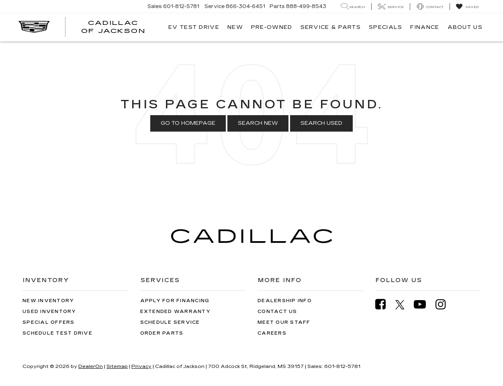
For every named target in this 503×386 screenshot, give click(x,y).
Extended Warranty (175, 311)
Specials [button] (385, 27)
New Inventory (48, 300)
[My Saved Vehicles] (467, 6)
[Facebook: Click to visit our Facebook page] (384, 304)
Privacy (141, 366)
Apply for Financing (175, 300)
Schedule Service (170, 322)
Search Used (321, 123)
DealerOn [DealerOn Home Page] (90, 366)
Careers (272, 333)
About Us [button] (465, 27)
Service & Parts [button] (331, 27)
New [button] (235, 27)
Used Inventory (49, 311)
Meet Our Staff (284, 322)
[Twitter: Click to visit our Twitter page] (404, 305)
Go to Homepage (188, 123)
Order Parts (162, 333)
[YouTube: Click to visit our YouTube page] (424, 304)
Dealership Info (285, 300)
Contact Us (277, 311)
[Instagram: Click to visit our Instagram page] (445, 304)
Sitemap (117, 366)
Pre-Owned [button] (271, 27)
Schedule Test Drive (57, 333)
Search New (258, 123)
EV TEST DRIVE (193, 27)
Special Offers (48, 322)
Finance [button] (424, 27)
